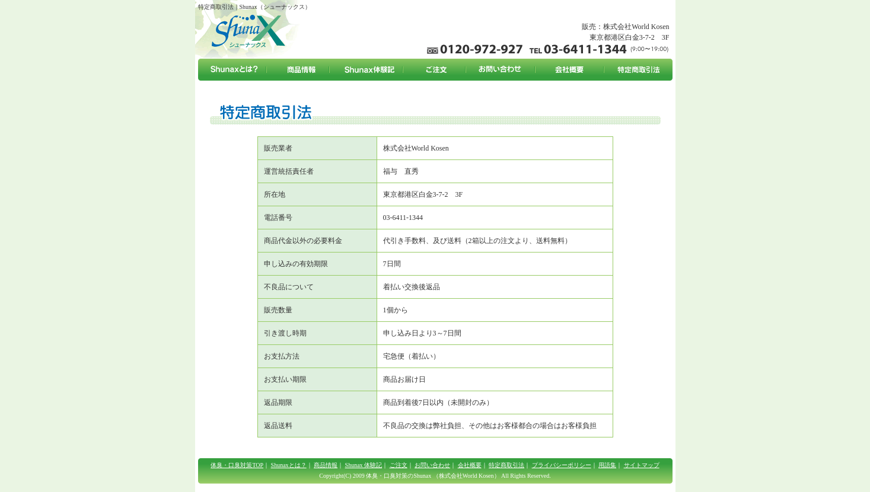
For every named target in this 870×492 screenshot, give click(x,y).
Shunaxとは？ (289, 465)
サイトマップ (641, 465)
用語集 (607, 465)
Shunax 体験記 (364, 465)
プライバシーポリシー (561, 465)
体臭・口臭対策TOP (237, 465)
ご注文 (398, 465)
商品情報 (325, 465)
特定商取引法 (506, 465)
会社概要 (470, 465)
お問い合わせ (432, 465)
